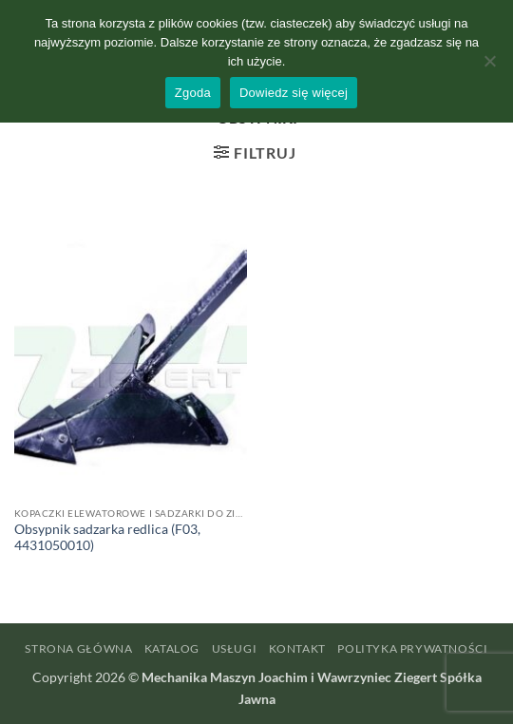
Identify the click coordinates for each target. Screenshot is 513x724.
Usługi (234, 648)
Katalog (172, 648)
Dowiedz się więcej (293, 93)
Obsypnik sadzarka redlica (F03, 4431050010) (107, 538)
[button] (254, 152)
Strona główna (78, 648)
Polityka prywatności (412, 648)
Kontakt (297, 648)
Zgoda (193, 93)
